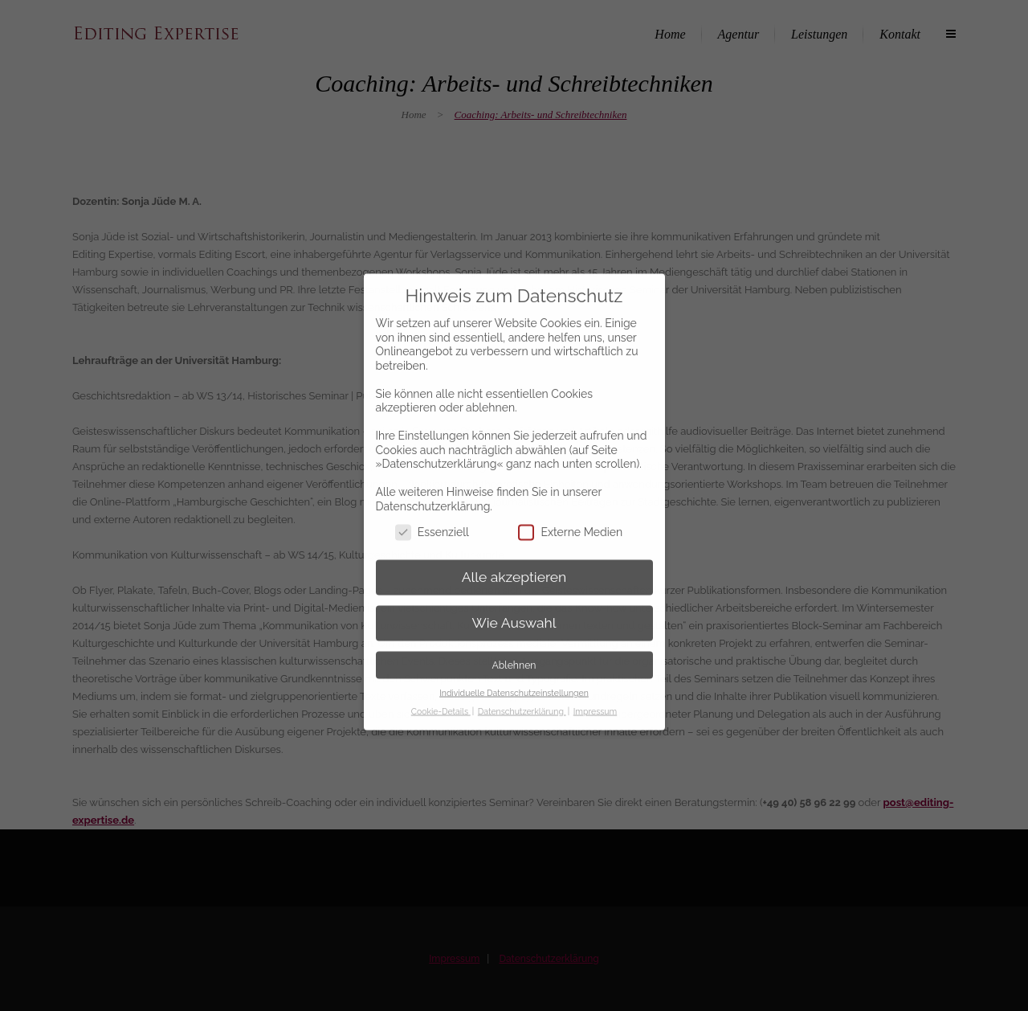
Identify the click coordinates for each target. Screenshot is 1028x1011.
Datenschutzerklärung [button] (522, 697)
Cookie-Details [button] (441, 697)
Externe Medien (570, 517)
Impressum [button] (595, 697)
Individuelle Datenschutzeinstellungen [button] (514, 678)
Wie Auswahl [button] (513, 608)
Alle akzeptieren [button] (514, 563)
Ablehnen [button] (514, 651)
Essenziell (432, 517)
